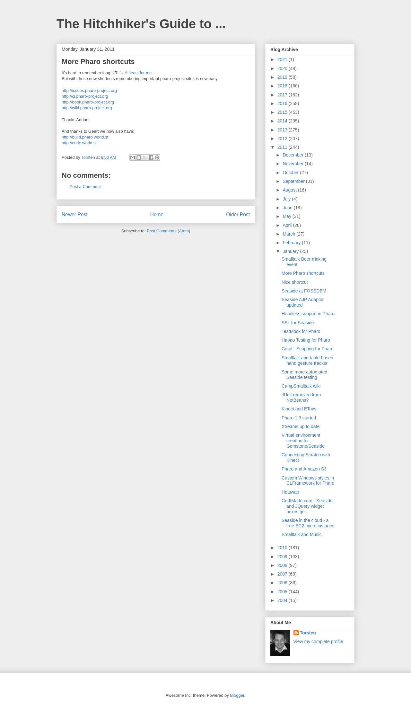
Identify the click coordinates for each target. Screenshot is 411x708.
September (294, 181)
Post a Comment (85, 186)
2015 (283, 112)
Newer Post (75, 214)
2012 (283, 138)
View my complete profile (318, 641)
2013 (283, 129)
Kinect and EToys (299, 408)
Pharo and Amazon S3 (304, 468)
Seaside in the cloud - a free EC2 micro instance (308, 523)
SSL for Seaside (298, 322)
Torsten (308, 632)
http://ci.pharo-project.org (85, 96)
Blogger (237, 695)
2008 (283, 565)
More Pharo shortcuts (303, 273)
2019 (283, 77)
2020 (283, 68)
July (287, 199)
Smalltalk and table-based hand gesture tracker (307, 360)
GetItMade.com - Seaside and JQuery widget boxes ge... (307, 506)
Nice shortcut (295, 282)
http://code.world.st (79, 142)
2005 (283, 591)
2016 (283, 103)
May (287, 216)
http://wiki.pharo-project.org (87, 107)
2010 (283, 547)
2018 (283, 85)
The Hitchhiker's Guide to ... (141, 24)
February (292, 242)
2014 (283, 120)
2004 (283, 600)
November (293, 163)
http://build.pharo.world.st (85, 137)
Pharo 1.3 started (299, 417)
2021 (283, 59)
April (288, 225)
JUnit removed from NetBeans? (301, 397)
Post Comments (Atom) (168, 231)
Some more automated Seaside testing (304, 374)
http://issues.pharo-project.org (89, 90)
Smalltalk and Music (302, 534)
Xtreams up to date (300, 426)
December (293, 154)
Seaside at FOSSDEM (304, 290)
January (291, 251)
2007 (283, 574)
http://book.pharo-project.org (88, 102)
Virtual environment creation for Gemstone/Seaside (303, 441)
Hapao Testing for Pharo (306, 340)
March (289, 234)
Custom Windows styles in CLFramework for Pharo (308, 480)
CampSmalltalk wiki (301, 386)
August (290, 190)
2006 (283, 582)
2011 (283, 147)
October (291, 172)
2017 (283, 94)
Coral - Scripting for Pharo (308, 348)
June (288, 207)
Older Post (238, 214)
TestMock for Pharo (301, 331)
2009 (283, 556)
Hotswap (290, 492)
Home (157, 214)
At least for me (138, 72)
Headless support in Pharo (308, 313)
